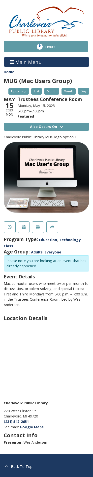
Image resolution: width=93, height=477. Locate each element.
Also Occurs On (46, 126)
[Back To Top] (46, 467)
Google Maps (32, 427)
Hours (53, 47)
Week (68, 91)
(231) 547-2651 (16, 421)
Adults (37, 252)
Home (9, 71)
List (36, 91)
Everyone (53, 252)
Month (52, 91)
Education (48, 239)
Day (84, 91)
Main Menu (26, 62)
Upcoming (18, 91)
